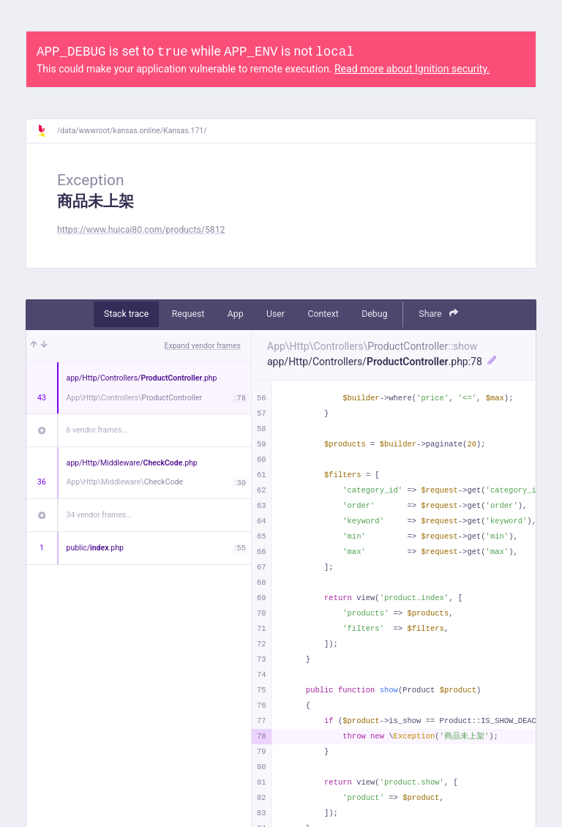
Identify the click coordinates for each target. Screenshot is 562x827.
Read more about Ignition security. (412, 69)
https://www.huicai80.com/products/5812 (141, 230)
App (236, 314)
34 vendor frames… (99, 515)
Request (188, 314)
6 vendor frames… (97, 430)
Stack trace (126, 314)
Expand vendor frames (203, 346)
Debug (374, 314)
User (275, 314)
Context (322, 314)
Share (438, 313)
